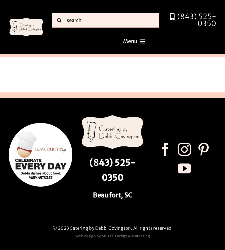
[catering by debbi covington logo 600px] (26, 18)
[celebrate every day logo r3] (40, 125)
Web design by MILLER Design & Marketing (112, 236)
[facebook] (165, 149)
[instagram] (184, 149)
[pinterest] (203, 149)
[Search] (59, 20)
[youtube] (184, 168)
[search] (105, 20)
